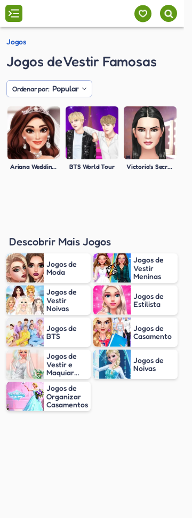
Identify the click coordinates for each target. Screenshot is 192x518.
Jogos (16, 41)
